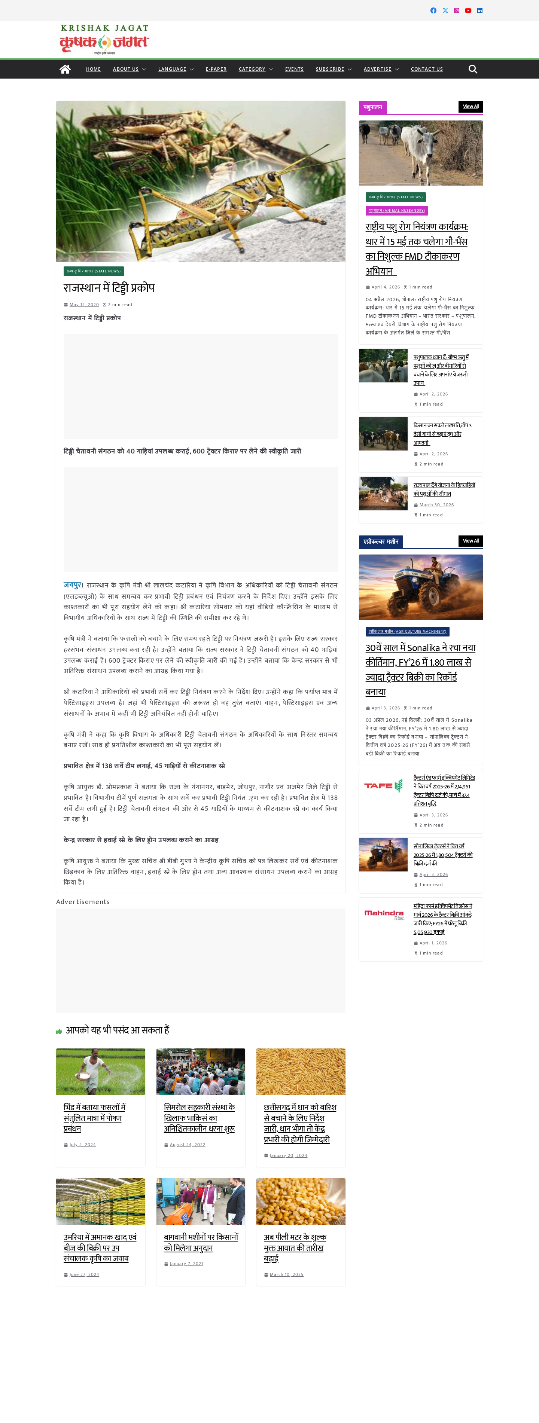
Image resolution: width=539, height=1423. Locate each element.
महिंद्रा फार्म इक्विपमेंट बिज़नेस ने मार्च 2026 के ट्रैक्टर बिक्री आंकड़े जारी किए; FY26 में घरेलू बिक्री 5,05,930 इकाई (443, 919)
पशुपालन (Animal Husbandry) (397, 211)
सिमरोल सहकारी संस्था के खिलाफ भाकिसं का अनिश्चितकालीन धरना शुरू (199, 1117)
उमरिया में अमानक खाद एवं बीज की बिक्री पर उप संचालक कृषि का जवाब (100, 1247)
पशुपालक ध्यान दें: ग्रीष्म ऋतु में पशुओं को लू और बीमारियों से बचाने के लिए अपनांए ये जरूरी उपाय (441, 370)
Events (294, 69)
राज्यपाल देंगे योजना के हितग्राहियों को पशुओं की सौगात (444, 489)
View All (470, 106)
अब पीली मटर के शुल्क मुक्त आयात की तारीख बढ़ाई (295, 1247)
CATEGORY (252, 69)
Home (93, 69)
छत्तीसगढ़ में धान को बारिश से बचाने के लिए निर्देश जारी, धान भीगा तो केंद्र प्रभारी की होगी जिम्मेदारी (300, 1123)
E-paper (216, 69)
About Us (126, 69)
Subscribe (330, 69)
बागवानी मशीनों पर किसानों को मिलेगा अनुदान (201, 1242)
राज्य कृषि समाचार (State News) (94, 271)
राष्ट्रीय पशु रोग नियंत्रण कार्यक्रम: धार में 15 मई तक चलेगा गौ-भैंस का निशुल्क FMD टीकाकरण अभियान (417, 249)
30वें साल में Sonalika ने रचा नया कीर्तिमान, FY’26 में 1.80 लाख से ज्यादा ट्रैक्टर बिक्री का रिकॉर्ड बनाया (421, 670)
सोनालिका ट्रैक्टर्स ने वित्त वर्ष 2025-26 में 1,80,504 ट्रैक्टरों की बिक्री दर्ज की (443, 855)
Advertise (378, 69)
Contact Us (427, 69)
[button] (142, 69)
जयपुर (71, 584)
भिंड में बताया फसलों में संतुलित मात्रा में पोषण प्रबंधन (94, 1117)
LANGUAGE (172, 69)
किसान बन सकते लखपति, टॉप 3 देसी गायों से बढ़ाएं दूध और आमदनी (443, 434)
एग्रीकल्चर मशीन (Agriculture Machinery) (408, 632)
